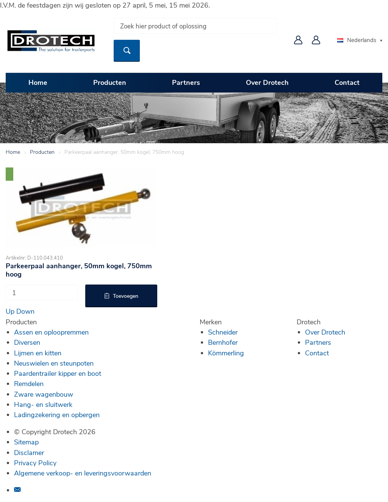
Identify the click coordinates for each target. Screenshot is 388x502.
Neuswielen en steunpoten (54, 363)
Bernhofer (223, 342)
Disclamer (29, 452)
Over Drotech (267, 82)
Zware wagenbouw (43, 394)
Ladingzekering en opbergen (57, 414)
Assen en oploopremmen (51, 331)
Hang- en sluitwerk (43, 404)
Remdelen (29, 383)
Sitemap (26, 441)
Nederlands (356, 40)
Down (25, 311)
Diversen (27, 342)
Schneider (223, 331)
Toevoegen (125, 295)
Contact (347, 82)
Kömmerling (226, 352)
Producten (109, 82)
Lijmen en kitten (37, 352)
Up (10, 311)
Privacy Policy (35, 462)
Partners (186, 82)
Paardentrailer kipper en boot (57, 373)
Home (37, 82)
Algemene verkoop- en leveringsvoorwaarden (82, 472)
